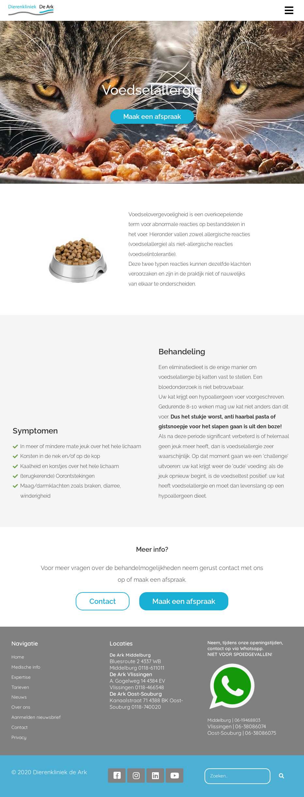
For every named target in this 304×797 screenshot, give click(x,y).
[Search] (281, 776)
